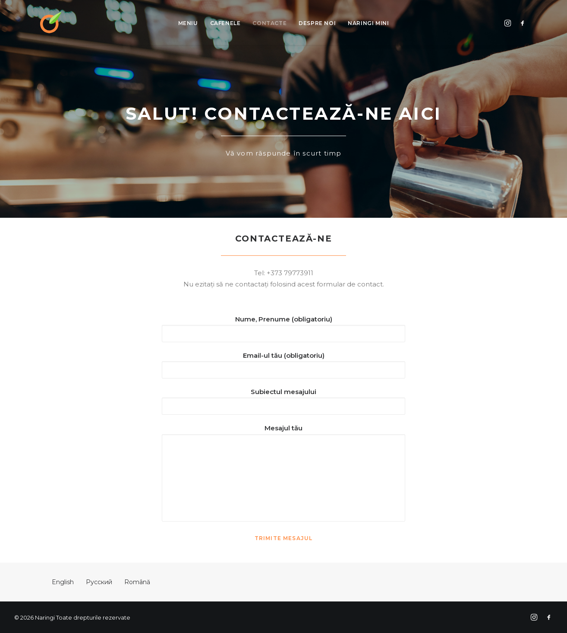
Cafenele (225, 23)
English (63, 582)
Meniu (188, 23)
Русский (99, 582)
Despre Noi (317, 23)
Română (137, 582)
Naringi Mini (368, 23)
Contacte (269, 23)
